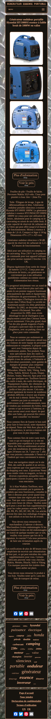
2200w (22, 649)
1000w (25, 626)
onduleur (35, 666)
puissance (18, 630)
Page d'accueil (26, 693)
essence (26, 677)
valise (35, 652)
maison (36, 640)
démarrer (40, 679)
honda (39, 635)
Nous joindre (26, 697)
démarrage (13, 679)
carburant (18, 644)
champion (16, 656)
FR (28, 709)
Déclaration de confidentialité (26, 701)
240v (29, 636)
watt (35, 662)
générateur (31, 671)
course (20, 635)
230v (14, 648)
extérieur (15, 673)
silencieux (23, 661)
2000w (39, 649)
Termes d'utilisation (26, 705)
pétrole (17, 639)
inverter (28, 656)
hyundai (35, 625)
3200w (30, 649)
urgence (11, 636)
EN (24, 709)
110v (34, 684)
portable (17, 666)
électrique (35, 630)
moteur (18, 652)
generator (38, 657)
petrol (27, 653)
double (26, 639)
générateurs (16, 626)
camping (33, 643)
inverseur (24, 683)
